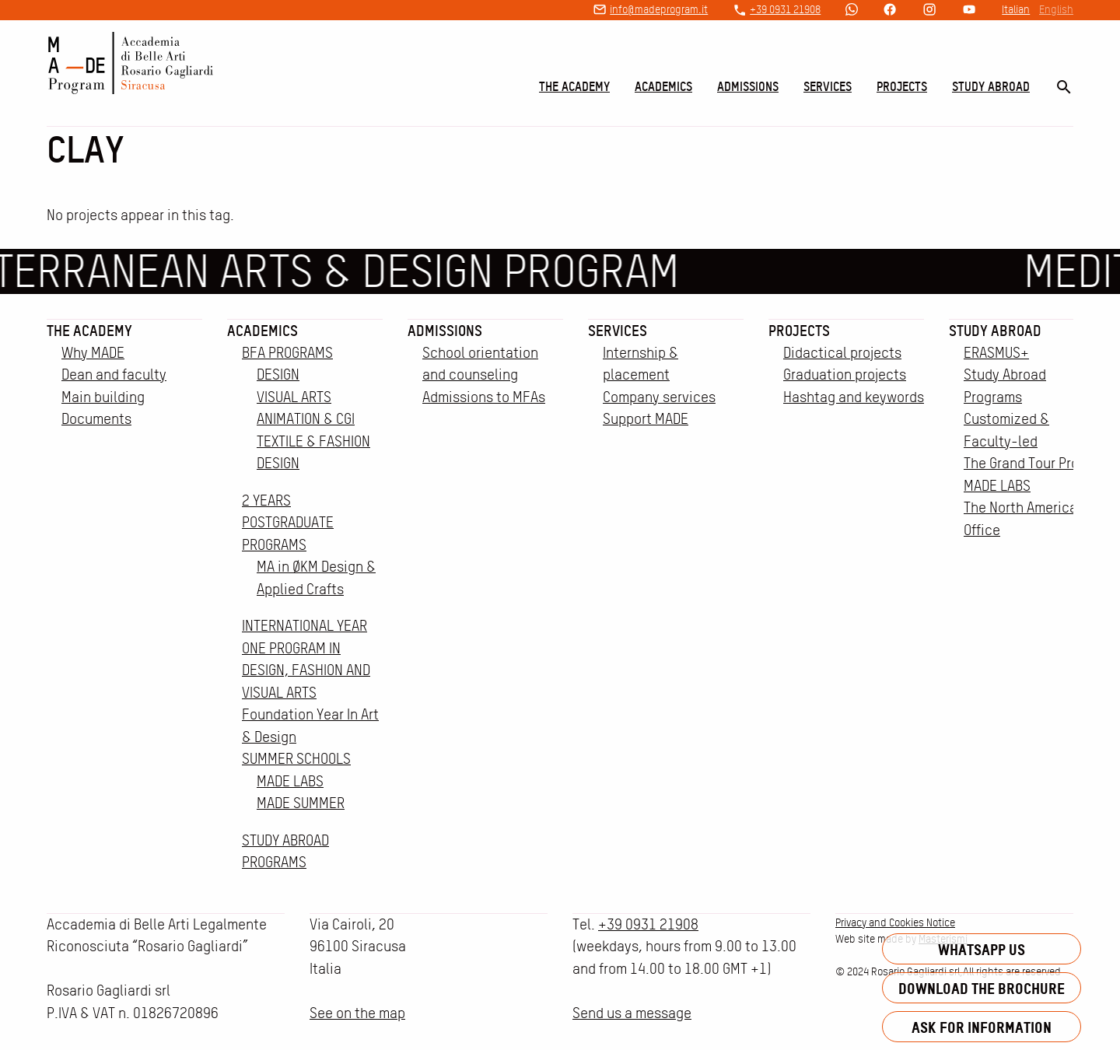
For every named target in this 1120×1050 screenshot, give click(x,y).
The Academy (574, 86)
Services (827, 86)
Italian (1016, 9)
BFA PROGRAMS (287, 353)
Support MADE (645, 419)
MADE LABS (290, 781)
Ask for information (982, 1027)
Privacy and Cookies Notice (895, 922)
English (1056, 9)
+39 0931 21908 (785, 9)
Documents (96, 419)
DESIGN (278, 374)
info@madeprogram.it (659, 9)
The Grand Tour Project (1033, 463)
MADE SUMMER (301, 803)
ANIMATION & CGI (306, 419)
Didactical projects (842, 353)
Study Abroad (991, 86)
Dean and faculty (113, 374)
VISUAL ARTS (294, 397)
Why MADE (92, 353)
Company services (659, 397)
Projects (902, 86)
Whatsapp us (981, 949)
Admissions (748, 86)
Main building (103, 397)
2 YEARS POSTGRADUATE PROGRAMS (288, 523)
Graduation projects (844, 374)
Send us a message (631, 1013)
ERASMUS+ (996, 353)
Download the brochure (981, 988)
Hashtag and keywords (853, 397)
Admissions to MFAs (483, 397)
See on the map (357, 1013)
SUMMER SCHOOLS (296, 759)
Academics (663, 86)
